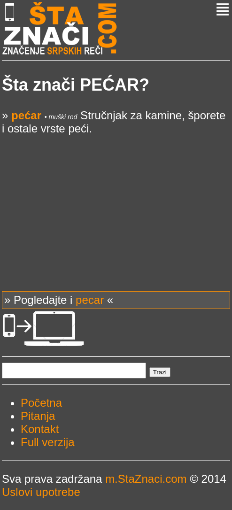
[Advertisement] (116, 201)
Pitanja (38, 416)
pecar (90, 300)
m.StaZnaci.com (145, 478)
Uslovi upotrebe (41, 492)
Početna (41, 402)
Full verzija (48, 442)
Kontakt (40, 429)
